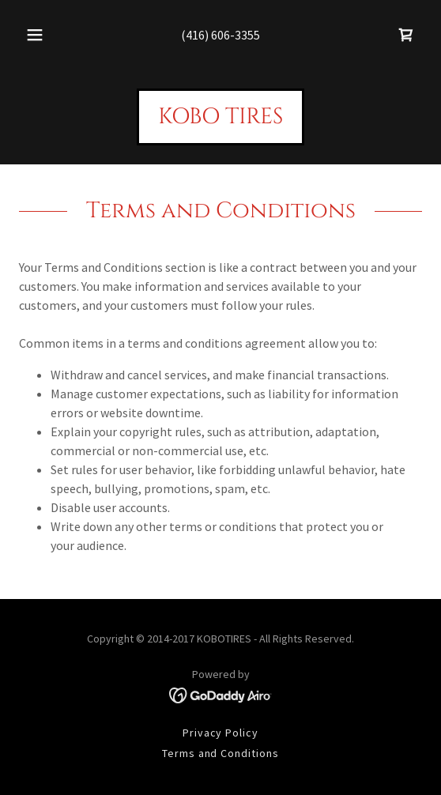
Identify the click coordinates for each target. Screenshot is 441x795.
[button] (37, 35)
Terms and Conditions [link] (221, 753)
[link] (406, 35)
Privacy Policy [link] (221, 732)
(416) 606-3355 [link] (220, 35)
